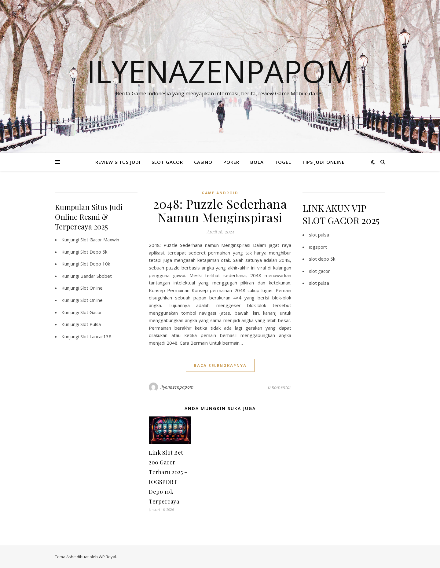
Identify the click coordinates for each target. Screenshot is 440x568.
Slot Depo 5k (93, 252)
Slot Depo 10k (95, 264)
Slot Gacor (91, 312)
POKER (231, 162)
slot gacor (319, 271)
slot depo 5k (322, 259)
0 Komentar (279, 387)
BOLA (257, 162)
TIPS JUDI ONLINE (323, 162)
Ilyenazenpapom (220, 71)
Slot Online (91, 288)
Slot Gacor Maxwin (99, 239)
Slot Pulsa (90, 324)
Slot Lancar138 (96, 336)
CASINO (203, 162)
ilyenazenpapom (177, 387)
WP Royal (107, 556)
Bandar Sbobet (96, 276)
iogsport (318, 247)
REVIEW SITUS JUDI (118, 162)
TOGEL (283, 162)
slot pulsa (319, 235)
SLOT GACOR (167, 162)
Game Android (220, 193)
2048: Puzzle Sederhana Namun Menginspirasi (220, 210)
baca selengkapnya (220, 365)
